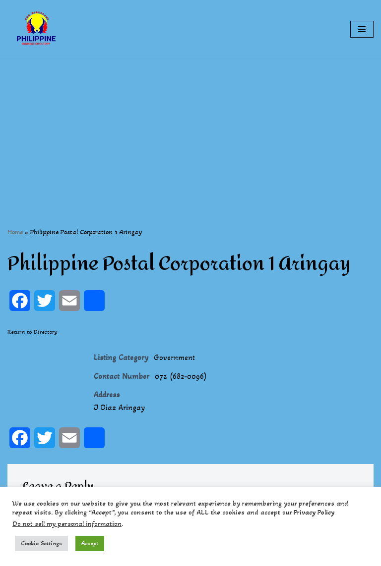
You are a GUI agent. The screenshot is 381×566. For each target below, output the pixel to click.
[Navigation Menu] (362, 29)
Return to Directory (32, 332)
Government (174, 357)
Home (15, 232)
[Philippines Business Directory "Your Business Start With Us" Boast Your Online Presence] (37, 29)
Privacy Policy (314, 512)
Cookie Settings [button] (41, 543)
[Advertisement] (190, 127)
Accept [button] (89, 543)
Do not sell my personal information (67, 523)
